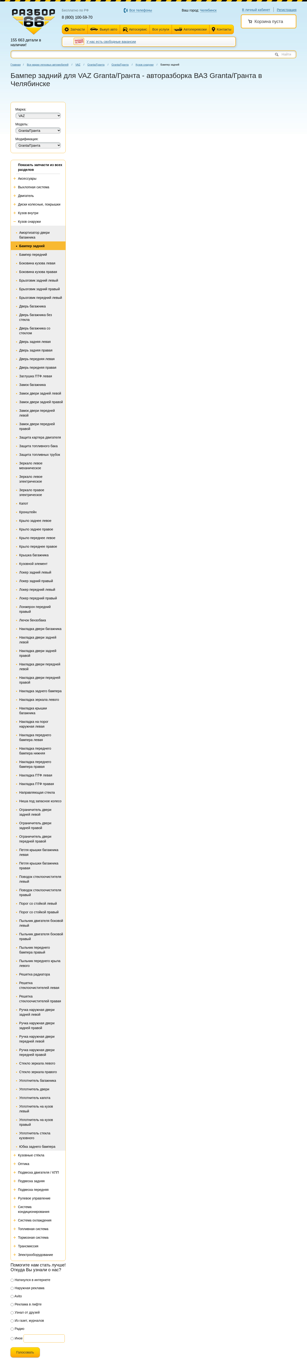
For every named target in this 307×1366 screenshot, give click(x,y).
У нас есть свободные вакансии (111, 42)
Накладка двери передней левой (39, 666)
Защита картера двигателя (40, 437)
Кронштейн (27, 512)
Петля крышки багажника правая (38, 865)
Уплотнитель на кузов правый (36, 1122)
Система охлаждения (34, 1220)
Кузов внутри (28, 213)
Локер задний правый (36, 581)
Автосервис (138, 29)
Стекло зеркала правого (38, 1072)
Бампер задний (32, 246)
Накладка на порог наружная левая (33, 724)
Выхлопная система (33, 187)
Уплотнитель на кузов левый (36, 1108)
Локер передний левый (37, 589)
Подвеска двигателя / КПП (38, 1172)
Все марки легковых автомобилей (47, 64)
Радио (17, 1329)
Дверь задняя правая (35, 350)
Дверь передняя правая (37, 367)
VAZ (77, 64)
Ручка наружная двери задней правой (36, 1025)
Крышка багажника (34, 555)
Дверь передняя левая (37, 359)
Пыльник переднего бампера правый (34, 950)
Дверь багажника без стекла (35, 317)
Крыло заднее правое (36, 529)
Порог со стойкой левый (38, 903)
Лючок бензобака (32, 620)
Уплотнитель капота (34, 1098)
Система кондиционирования (33, 1209)
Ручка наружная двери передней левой (36, 1039)
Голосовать (25, 1352)
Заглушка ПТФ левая (35, 376)
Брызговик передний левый (40, 298)
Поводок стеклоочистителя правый (40, 892)
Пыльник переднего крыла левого (39, 963)
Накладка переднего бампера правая (35, 764)
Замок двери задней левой (40, 393)
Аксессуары (27, 178)
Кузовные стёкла (31, 1155)
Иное (17, 1338)
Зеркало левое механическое (30, 465)
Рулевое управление (34, 1198)
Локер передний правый (38, 598)
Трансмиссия (28, 1246)
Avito (16, 1296)
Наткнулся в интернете (30, 1280)
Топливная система (33, 1229)
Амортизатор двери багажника (34, 235)
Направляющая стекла (37, 792)
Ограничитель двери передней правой (35, 839)
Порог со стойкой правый (39, 912)
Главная (16, 64)
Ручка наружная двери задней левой (36, 1012)
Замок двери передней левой (37, 413)
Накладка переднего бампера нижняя (35, 751)
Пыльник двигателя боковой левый (41, 923)
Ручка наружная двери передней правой (36, 1052)
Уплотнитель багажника (37, 1080)
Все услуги (160, 29)
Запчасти (75, 29)
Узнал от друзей (25, 1312)
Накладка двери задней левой (37, 640)
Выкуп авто (103, 29)
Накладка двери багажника (40, 629)
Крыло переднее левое (37, 538)
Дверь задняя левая (35, 342)
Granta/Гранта (95, 64)
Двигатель (26, 196)
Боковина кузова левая (37, 263)
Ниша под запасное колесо (40, 801)
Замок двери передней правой (37, 426)
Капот (23, 503)
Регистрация (286, 10)
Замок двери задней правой (41, 402)
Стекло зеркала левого (37, 1063)
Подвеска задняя (31, 1181)
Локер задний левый (35, 572)
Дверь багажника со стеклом (34, 330)
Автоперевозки (190, 29)
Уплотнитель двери (34, 1089)
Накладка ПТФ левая (35, 775)
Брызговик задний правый (39, 289)
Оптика (23, 1164)
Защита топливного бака (38, 446)
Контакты (221, 29)
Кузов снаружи (145, 64)
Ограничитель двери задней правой (35, 825)
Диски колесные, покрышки (39, 204)
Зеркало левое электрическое (30, 479)
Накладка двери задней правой (37, 653)
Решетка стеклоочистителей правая (40, 998)
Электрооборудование (35, 1255)
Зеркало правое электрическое (31, 492)
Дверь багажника (32, 306)
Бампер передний (33, 254)
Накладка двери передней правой (39, 680)
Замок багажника (32, 385)
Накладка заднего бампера (40, 691)
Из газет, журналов (27, 1320)
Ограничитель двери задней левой (35, 812)
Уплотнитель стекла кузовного (34, 1135)
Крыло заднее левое (35, 521)
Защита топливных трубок (39, 455)
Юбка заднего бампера (37, 1147)
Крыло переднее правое (38, 546)
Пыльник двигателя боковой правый (41, 936)
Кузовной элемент (33, 564)
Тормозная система (33, 1237)
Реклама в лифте (26, 1304)
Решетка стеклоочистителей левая (39, 985)
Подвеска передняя (33, 1190)
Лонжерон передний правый (35, 609)
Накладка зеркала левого (39, 700)
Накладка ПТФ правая (36, 784)
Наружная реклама (27, 1288)
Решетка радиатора (34, 974)
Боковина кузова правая (38, 272)
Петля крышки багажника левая (38, 852)
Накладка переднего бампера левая (35, 737)
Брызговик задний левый (38, 280)
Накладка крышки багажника (33, 710)
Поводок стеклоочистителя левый (40, 879)
